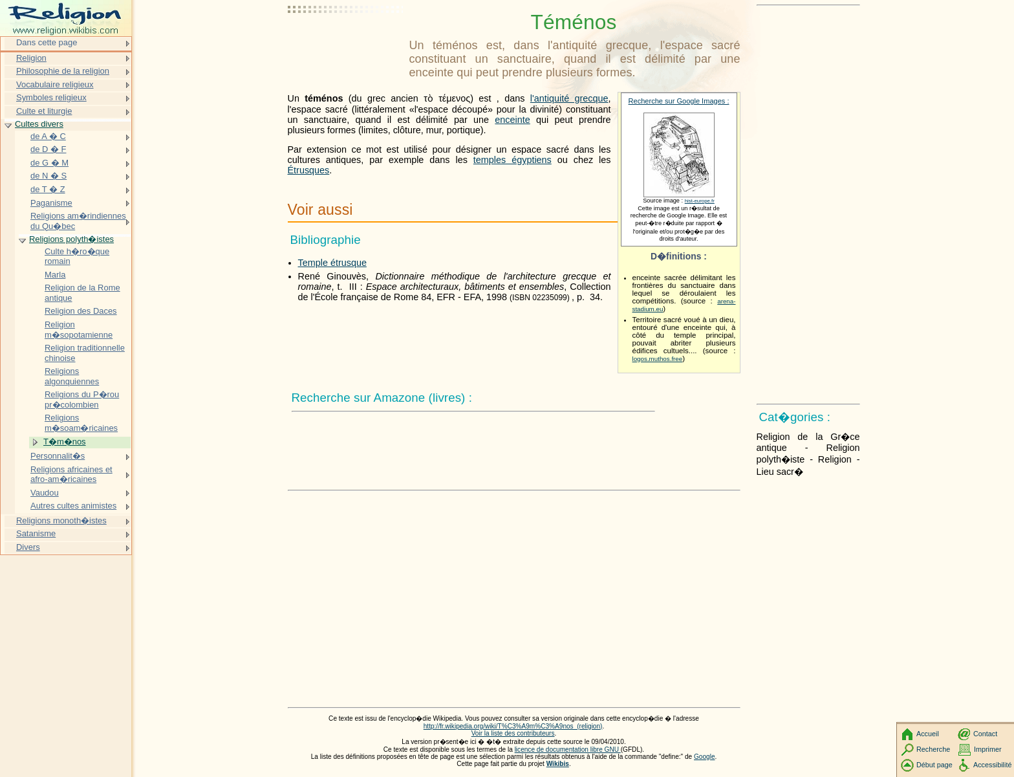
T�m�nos (64, 441)
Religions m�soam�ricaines (81, 423)
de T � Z (47, 189)
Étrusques (309, 170)
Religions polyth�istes (71, 239)
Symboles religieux (51, 97)
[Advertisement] (346, 42)
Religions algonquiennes (72, 376)
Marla (55, 274)
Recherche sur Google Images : (679, 101)
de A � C (48, 136)
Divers (28, 547)
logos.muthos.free (657, 358)
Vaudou (44, 493)
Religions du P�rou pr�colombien (82, 399)
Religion (31, 58)
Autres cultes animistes (73, 505)
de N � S (48, 176)
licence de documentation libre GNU (568, 749)
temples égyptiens (512, 160)
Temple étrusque (332, 262)
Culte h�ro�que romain (77, 256)
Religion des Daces (81, 311)
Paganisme (51, 203)
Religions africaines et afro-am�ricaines (71, 475)
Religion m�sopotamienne (79, 330)
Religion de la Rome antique (82, 293)
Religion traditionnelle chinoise (85, 353)
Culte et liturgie (44, 111)
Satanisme (36, 533)
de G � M (49, 163)
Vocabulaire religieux (55, 84)
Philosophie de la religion (62, 71)
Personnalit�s (57, 456)
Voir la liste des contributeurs (513, 733)
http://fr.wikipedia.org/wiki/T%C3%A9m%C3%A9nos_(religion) (513, 726)
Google (704, 756)
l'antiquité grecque (569, 98)
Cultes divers (39, 124)
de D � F (48, 149)
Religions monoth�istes (61, 520)
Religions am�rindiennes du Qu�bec (78, 221)
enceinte (512, 120)
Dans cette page (46, 42)
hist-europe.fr (700, 201)
